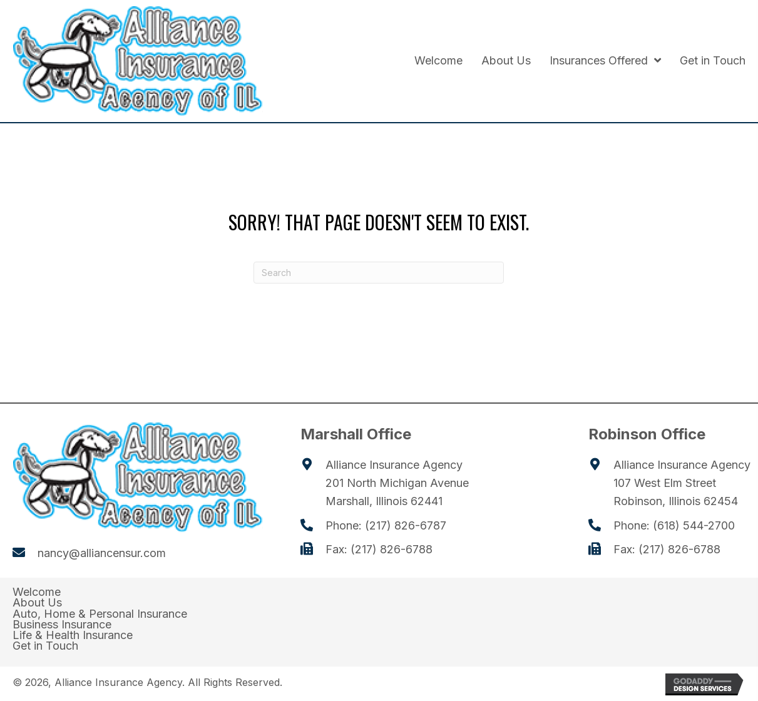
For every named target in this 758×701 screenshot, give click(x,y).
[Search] (379, 273)
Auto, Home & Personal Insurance (100, 614)
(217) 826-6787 (405, 525)
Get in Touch (45, 646)
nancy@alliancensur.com (102, 553)
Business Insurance (62, 625)
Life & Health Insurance (73, 635)
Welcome (37, 592)
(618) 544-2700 (694, 525)
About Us (37, 603)
